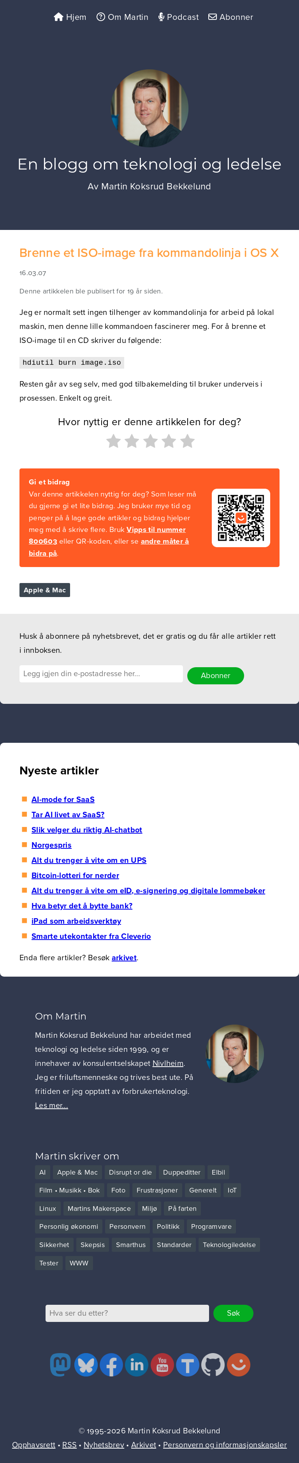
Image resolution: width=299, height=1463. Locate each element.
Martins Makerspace (99, 1207)
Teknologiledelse (229, 1244)
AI (42, 1171)
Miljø (149, 1207)
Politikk (168, 1226)
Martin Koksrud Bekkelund (156, 188)
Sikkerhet (54, 1244)
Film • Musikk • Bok (69, 1189)
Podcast (179, 17)
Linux (47, 1207)
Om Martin (119, 17)
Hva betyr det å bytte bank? (82, 905)
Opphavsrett (33, 1444)
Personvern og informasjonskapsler (225, 1444)
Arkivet (143, 1444)
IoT (232, 1189)
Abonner (235, 17)
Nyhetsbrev (104, 1444)
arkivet (124, 957)
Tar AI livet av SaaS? (68, 814)
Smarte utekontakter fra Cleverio (91, 935)
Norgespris (52, 844)
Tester (48, 1262)
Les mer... (51, 1105)
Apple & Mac (45, 591)
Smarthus (131, 1244)
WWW (79, 1262)
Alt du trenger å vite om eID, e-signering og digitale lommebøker (148, 890)
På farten (182, 1207)
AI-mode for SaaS (63, 799)
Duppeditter (182, 1171)
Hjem (64, 17)
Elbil (218, 1171)
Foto (118, 1189)
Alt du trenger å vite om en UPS (89, 859)
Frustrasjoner (157, 1189)
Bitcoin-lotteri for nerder (75, 875)
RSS (69, 1444)
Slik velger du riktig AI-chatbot (87, 829)
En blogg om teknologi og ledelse (149, 165)
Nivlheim (168, 1063)
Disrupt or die (130, 1171)
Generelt (202, 1189)
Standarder (174, 1244)
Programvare (211, 1226)
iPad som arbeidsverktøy (76, 920)
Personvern (127, 1226)
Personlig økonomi (68, 1226)
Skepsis (93, 1244)
